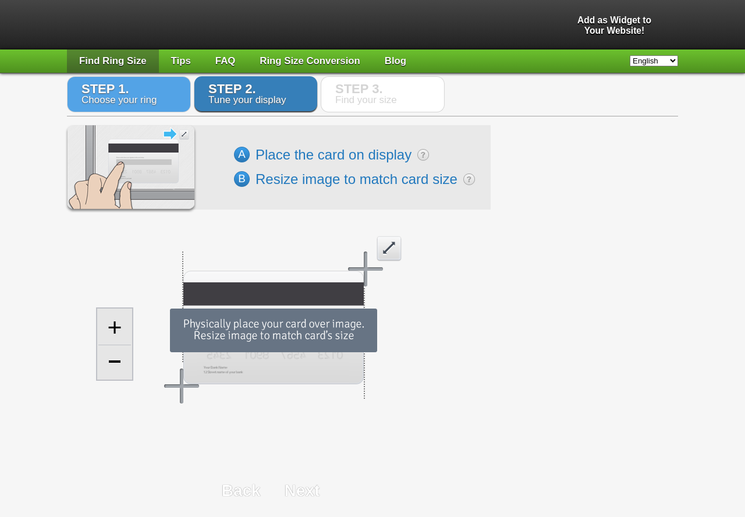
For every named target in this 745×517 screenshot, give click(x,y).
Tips (181, 60)
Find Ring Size (113, 60)
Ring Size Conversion (310, 60)
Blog (395, 60)
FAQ (225, 60)
